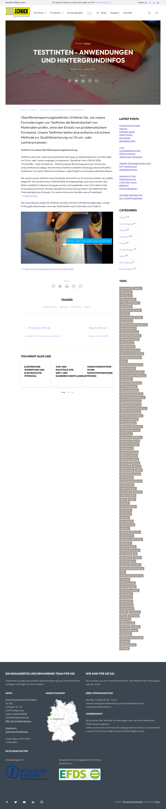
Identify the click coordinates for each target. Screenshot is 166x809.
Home (24, 109)
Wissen (87, 43)
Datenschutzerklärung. (17, 731)
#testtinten (76, 306)
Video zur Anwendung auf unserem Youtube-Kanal (48, 268)
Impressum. (11, 728)
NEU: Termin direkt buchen (18, 721)
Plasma (123, 230)
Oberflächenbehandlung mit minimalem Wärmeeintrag (135, 166)
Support (115, 12)
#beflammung (50, 306)
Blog (89, 12)
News (122, 256)
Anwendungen (75, 12)
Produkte (56, 12)
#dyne (87, 306)
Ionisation (124, 236)
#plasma (64, 306)
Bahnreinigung (126, 269)
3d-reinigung (125, 262)
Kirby (157, 801)
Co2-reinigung (126, 223)
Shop (101, 12)
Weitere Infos (30, 195)
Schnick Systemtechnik (133, 801)
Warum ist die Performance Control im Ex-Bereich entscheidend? (128, 182)
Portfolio (40, 12)
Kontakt (128, 12)
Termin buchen (103, 2)
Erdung (123, 243)
